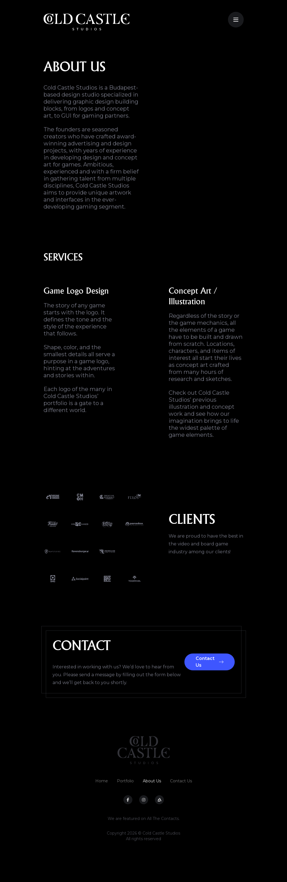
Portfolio (125, 780)
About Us (152, 780)
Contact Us (209, 662)
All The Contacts (163, 818)
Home (101, 780)
